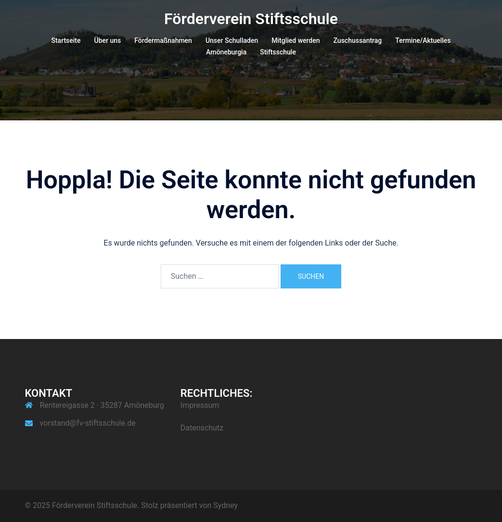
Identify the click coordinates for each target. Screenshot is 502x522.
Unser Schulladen (232, 40)
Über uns (107, 40)
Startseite (65, 40)
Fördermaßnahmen (163, 40)
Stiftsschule (278, 52)
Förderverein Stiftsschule (251, 19)
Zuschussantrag (358, 40)
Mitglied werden (295, 40)
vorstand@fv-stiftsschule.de (88, 423)
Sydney (225, 505)
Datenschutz (201, 427)
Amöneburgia (226, 52)
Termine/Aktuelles (423, 40)
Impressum (199, 405)
